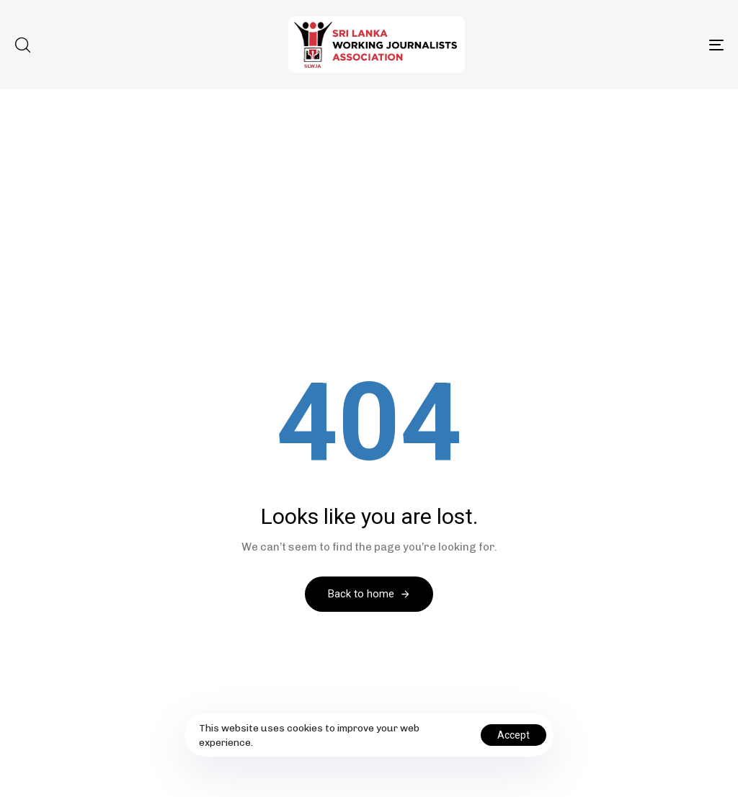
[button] (22, 45)
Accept (513, 735)
